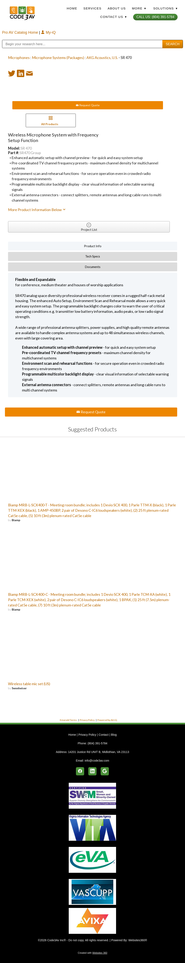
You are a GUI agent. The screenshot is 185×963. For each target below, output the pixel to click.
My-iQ (48, 32)
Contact (103, 734)
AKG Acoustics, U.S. (102, 57)
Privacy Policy (87, 720)
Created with (92, 952)
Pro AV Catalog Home (20, 32)
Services (92, 8)
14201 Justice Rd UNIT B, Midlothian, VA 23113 (98, 752)
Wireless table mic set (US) (29, 683)
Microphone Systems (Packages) (58, 57)
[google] (105, 771)
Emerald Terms (68, 720)
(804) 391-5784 (97, 743)
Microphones (19, 57)
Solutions (165, 8)
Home (72, 8)
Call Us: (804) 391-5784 (155, 17)
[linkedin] (92, 771)
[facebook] (80, 771)
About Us (117, 8)
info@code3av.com (97, 760)
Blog (114, 734)
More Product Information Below (37, 209)
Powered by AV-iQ (107, 720)
